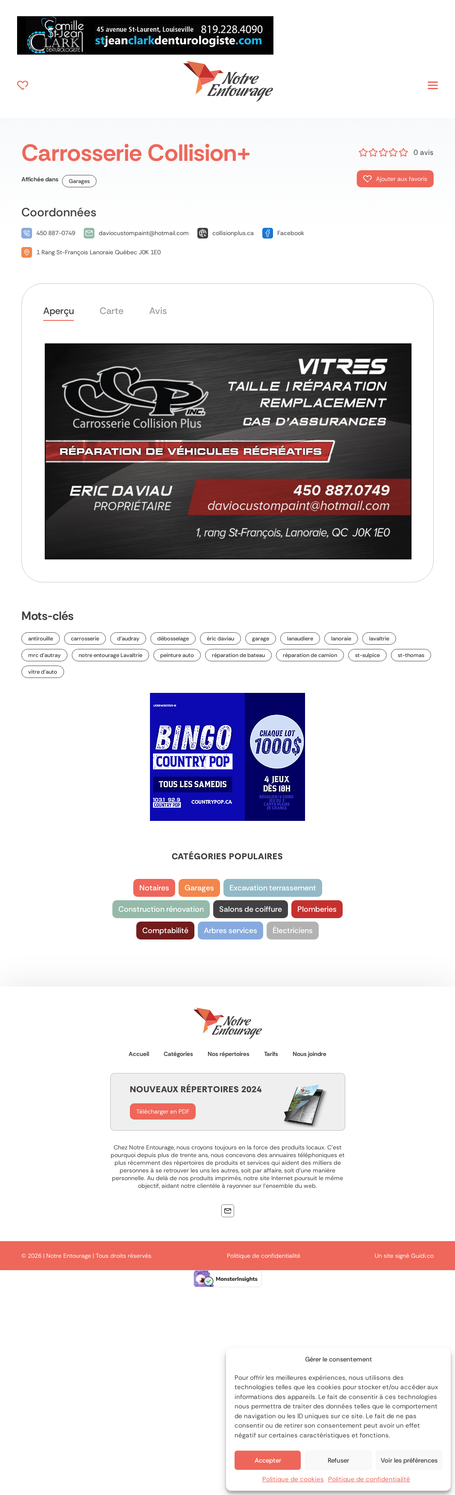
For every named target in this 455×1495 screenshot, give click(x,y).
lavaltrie (379, 638)
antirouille (40, 638)
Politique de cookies (293, 1479)
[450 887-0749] (26, 233)
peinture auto (177, 655)
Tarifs (271, 1054)
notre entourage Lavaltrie (110, 655)
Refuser (338, 1460)
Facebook (290, 233)
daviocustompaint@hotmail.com (144, 233)
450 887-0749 (55, 233)
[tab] (58, 313)
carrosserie (85, 638)
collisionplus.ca (233, 233)
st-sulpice (367, 655)
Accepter (268, 1460)
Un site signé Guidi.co (404, 1255)
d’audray (128, 638)
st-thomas (411, 655)
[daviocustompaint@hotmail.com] (89, 233)
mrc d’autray (44, 655)
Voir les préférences (409, 1460)
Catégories (178, 1054)
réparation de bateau (238, 655)
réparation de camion (310, 655)
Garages (79, 181)
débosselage (173, 638)
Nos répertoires (229, 1054)
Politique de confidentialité (369, 1479)
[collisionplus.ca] (202, 233)
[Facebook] (267, 233)
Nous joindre (309, 1054)
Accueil (139, 1054)
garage (260, 638)
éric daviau (220, 638)
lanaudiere (300, 638)
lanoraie (341, 638)
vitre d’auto (42, 671)
